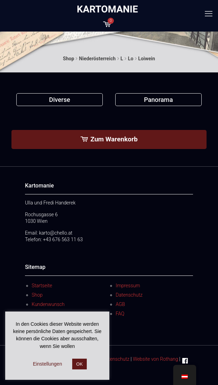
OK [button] (79, 364)
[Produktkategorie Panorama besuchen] (158, 100)
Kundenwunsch (48, 304)
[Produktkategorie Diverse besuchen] (59, 100)
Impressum (128, 285)
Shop (68, 58)
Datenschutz (129, 295)
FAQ (120, 313)
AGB (120, 304)
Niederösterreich (97, 58)
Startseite (42, 285)
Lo (130, 58)
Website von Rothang (155, 359)
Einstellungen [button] (47, 364)
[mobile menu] (209, 14)
